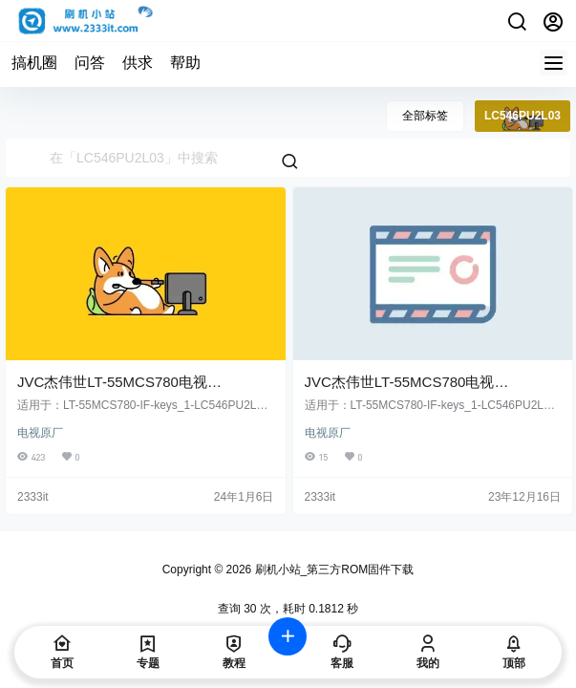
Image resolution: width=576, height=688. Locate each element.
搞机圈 (34, 62)
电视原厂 (40, 433)
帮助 (185, 62)
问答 (90, 62)
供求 (137, 62)
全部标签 (425, 115)
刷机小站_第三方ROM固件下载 (332, 569)
